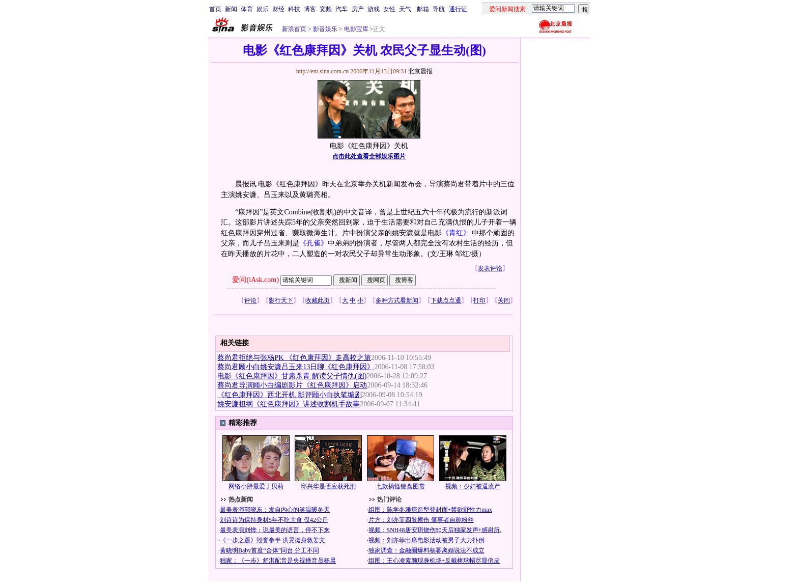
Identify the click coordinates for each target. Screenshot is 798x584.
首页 (215, 9)
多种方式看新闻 (397, 300)
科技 (294, 9)
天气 (405, 9)
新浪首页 (294, 29)
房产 (358, 9)
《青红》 (457, 233)
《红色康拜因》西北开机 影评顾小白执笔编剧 (289, 395)
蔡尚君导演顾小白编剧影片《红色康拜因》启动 (292, 385)
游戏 (373, 9)
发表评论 (490, 268)
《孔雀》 (313, 243)
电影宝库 (355, 29)
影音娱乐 (325, 29)
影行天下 (281, 300)
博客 (310, 9)
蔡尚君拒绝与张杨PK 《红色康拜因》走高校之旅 (293, 357)
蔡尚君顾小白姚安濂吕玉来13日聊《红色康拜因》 (295, 367)
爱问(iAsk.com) (255, 280)
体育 (247, 9)
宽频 (326, 9)
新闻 (231, 9)
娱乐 (262, 9)
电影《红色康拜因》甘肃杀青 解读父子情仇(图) (291, 376)
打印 (479, 300)
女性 (389, 9)
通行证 (458, 9)
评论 (250, 300)
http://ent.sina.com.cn (323, 71)
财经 (278, 9)
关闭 (504, 300)
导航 (439, 9)
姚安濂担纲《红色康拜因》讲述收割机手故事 (288, 404)
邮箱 (423, 9)
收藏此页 (317, 300)
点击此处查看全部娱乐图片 (369, 156)
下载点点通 (446, 300)
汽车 (341, 9)
